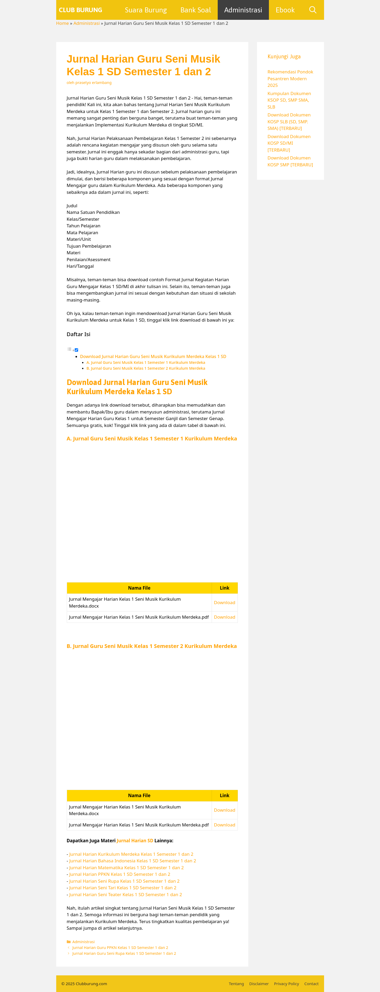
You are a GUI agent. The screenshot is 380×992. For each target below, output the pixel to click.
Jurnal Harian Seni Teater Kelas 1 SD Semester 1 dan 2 (125, 894)
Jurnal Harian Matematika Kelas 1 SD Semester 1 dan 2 (126, 867)
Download (224, 602)
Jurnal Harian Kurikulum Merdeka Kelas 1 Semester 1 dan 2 (131, 854)
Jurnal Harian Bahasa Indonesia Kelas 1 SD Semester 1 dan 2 (132, 861)
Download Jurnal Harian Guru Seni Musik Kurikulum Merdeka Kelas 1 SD (153, 356)
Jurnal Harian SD (135, 841)
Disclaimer (259, 983)
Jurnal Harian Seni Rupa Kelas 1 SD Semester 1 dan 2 (124, 881)
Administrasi (243, 10)
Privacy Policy (286, 983)
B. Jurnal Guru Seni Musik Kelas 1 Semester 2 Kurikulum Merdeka (146, 368)
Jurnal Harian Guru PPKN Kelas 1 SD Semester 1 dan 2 (120, 947)
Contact (311, 983)
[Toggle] (76, 350)
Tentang (236, 983)
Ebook (285, 10)
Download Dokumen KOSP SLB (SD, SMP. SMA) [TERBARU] (289, 121)
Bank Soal (195, 10)
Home (62, 23)
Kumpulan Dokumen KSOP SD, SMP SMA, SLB (289, 100)
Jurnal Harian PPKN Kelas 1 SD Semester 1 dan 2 (119, 874)
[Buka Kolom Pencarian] (313, 10)
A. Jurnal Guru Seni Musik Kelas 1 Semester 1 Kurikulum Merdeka (146, 362)
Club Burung (80, 9)
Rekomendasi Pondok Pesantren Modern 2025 (290, 78)
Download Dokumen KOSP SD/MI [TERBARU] (289, 143)
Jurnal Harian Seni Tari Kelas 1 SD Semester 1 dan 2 (122, 888)
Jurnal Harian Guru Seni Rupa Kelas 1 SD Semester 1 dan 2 (124, 953)
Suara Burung (146, 10)
